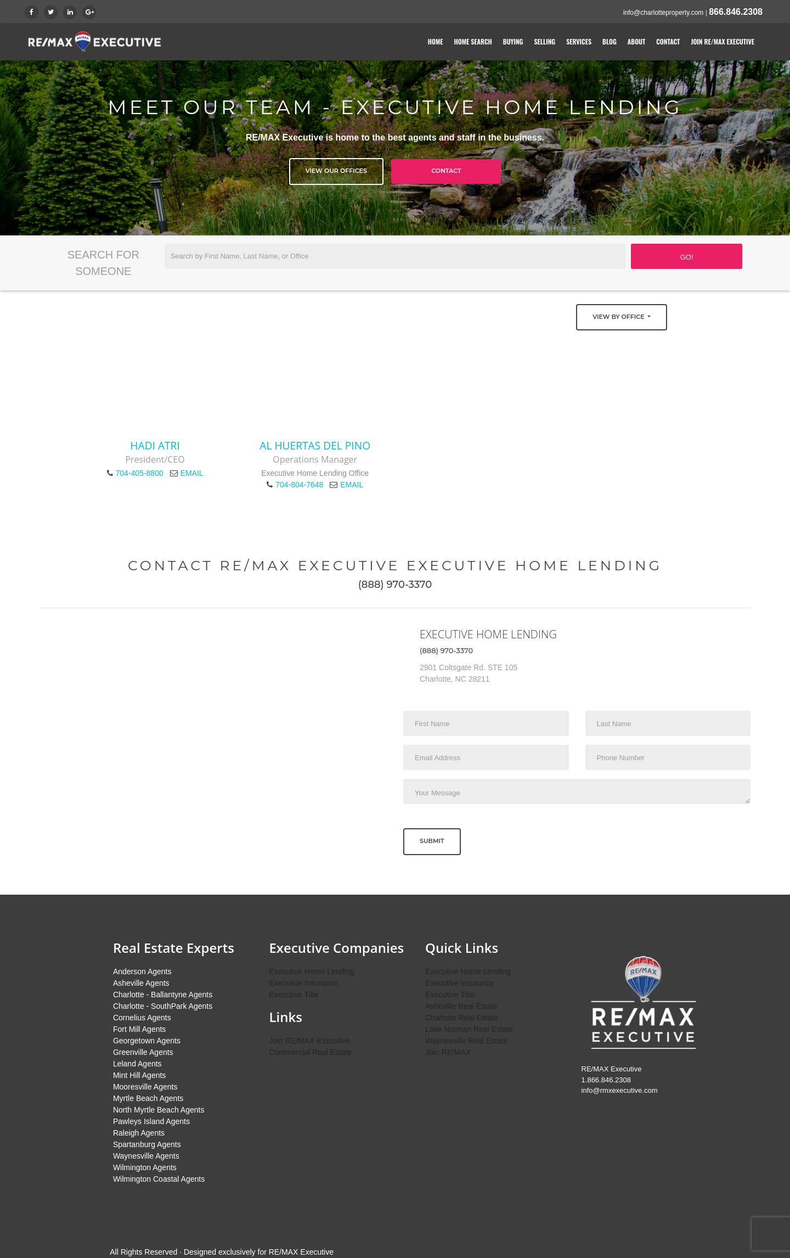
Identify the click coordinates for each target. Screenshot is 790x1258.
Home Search (473, 41)
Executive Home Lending (311, 971)
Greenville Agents (143, 1052)
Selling (544, 41)
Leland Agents (137, 1063)
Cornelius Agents (142, 1017)
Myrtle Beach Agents (148, 1098)
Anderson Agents (142, 971)
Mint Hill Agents (139, 1075)
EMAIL (192, 473)
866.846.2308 (736, 11)
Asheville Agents (141, 983)
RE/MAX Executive (301, 1252)
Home (435, 41)
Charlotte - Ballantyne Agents (162, 994)
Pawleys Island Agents (151, 1121)
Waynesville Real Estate (466, 1040)
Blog (609, 41)
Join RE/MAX (448, 1052)
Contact (668, 41)
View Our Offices (336, 171)
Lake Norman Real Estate (469, 1029)
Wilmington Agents (145, 1167)
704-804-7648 (299, 484)
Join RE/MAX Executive (722, 41)
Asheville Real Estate (461, 1006)
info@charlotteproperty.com (663, 12)
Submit (432, 841)
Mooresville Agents (145, 1086)
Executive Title (293, 994)
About (636, 41)
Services (578, 41)
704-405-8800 (139, 473)
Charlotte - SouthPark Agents (162, 1006)
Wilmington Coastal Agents (159, 1179)
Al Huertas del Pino (314, 445)
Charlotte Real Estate (461, 1017)
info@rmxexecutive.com (620, 1090)
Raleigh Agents (139, 1132)
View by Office (619, 317)
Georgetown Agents (146, 1040)
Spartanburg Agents (147, 1144)
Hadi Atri (154, 445)
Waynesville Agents (146, 1156)
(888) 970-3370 (395, 585)
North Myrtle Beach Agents (159, 1109)
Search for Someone (103, 263)
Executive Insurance (303, 983)
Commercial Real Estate (310, 1052)
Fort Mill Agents (139, 1029)
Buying (513, 41)
